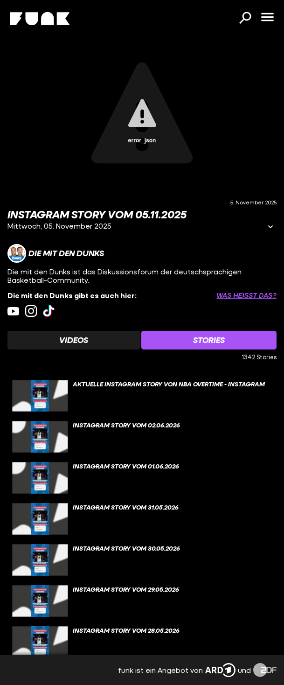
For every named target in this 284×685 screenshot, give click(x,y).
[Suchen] (245, 19)
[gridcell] (142, 396)
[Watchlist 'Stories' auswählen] (209, 340)
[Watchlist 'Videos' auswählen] (73, 340)
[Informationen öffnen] (270, 227)
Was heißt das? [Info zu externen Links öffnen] (247, 295)
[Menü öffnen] (267, 18)
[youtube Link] (13, 311)
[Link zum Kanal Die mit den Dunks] (55, 253)
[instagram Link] (31, 311)
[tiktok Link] (49, 311)
